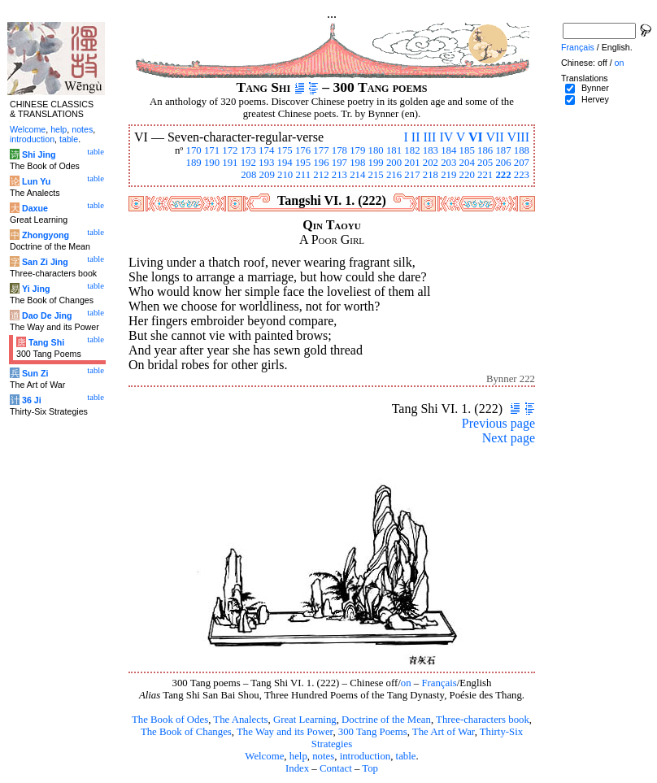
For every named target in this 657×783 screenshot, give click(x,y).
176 (303, 150)
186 (485, 150)
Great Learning (305, 719)
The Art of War (443, 731)
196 (320, 162)
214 (357, 175)
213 (339, 175)
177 (320, 150)
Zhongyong (45, 235)
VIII (518, 137)
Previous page (498, 423)
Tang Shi (46, 342)
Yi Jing (36, 289)
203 (448, 162)
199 (376, 162)
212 (320, 175)
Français (438, 683)
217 (412, 175)
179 (357, 150)
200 (394, 162)
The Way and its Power (285, 731)
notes (323, 756)
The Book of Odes (170, 719)
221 (485, 175)
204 (467, 162)
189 (193, 162)
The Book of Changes (186, 731)
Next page (508, 438)
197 (339, 162)
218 (430, 175)
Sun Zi (35, 373)
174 (266, 150)
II (415, 137)
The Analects (240, 719)
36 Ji (31, 400)
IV (446, 137)
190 (212, 162)
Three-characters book (482, 719)
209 (267, 175)
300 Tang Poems (372, 731)
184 (448, 150)
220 (467, 175)
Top (370, 768)
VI (475, 137)
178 (339, 150)
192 (248, 162)
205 (485, 162)
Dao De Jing (47, 315)
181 (394, 150)
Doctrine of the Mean (386, 719)
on (406, 683)
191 (229, 162)
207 (521, 162)
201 (412, 162)
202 (430, 162)
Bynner (595, 88)
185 (467, 150)
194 (285, 162)
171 (212, 150)
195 (303, 162)
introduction (365, 756)
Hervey (595, 99)
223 (521, 175)
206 (503, 162)
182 (412, 150)
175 (285, 150)
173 (248, 150)
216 (394, 175)
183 (430, 150)
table (406, 756)
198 (357, 162)
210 (285, 175)
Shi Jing (38, 154)
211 (303, 175)
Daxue (35, 208)
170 (193, 150)
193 (266, 162)
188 (521, 150)
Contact (336, 768)
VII (495, 137)
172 (229, 150)
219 (448, 175)
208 (248, 175)
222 (503, 175)
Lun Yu (36, 181)
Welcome (264, 756)
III (429, 137)
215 (376, 175)
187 (503, 150)
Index (297, 768)
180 (376, 150)
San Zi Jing (45, 262)
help (298, 756)
